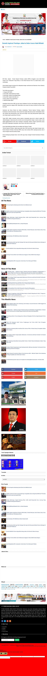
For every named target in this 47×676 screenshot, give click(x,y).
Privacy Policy (5, 631)
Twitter (35, 141)
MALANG (9, 587)
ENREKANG (41, 586)
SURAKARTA (12, 589)
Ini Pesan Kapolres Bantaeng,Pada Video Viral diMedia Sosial (19, 204)
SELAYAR (38, 587)
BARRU (40, 585)
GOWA (12, 586)
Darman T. (13, 184)
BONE (34, 586)
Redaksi (4, 628)
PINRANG (25, 587)
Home (4, 39)
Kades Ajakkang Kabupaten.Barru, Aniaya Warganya (17, 223)
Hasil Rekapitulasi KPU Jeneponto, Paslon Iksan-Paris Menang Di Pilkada (21, 260)
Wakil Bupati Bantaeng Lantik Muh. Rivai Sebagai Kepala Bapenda (21, 282)
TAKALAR (20, 586)
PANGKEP (3, 587)
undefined (4, 165)
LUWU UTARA (32, 587)
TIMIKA (7, 589)
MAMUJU (28, 586)
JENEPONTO (4, 586)
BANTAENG (19, 585)
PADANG (3, 589)
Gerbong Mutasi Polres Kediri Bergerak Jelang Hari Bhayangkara (21, 288)
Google (7, 141)
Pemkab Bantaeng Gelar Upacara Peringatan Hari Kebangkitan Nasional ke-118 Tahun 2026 (25, 359)
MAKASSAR (5, 585)
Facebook (21, 141)
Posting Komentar (6, 198)
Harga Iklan (4, 626)
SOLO (43, 587)
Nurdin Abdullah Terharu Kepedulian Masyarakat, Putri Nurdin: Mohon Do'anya (22, 248)
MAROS (15, 587)
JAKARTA (31, 585)
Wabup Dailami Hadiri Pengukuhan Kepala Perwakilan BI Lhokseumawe (35, 194)
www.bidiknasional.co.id (31, 646)
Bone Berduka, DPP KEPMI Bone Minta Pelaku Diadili (17, 518)
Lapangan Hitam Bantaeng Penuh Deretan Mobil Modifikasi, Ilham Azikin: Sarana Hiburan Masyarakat (12, 194)
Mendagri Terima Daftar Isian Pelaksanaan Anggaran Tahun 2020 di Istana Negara (23, 254)
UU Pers (4, 629)
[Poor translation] (5, 653)
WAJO (20, 587)
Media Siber (43, 646)
